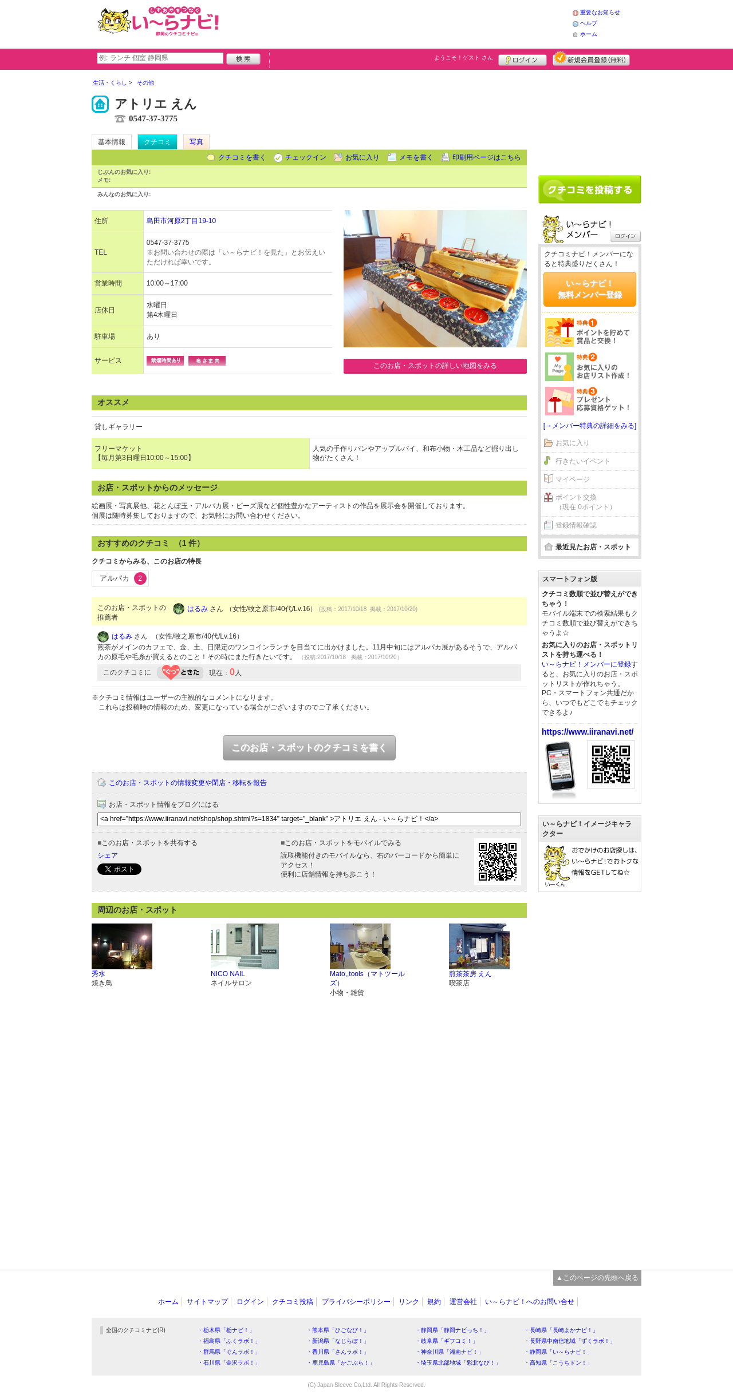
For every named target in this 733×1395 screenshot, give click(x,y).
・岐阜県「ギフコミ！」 (446, 1341)
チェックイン (305, 157)
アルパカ (123, 578)
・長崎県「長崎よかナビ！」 (561, 1330)
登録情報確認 (576, 525)
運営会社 (463, 1302)
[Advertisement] (397, 23)
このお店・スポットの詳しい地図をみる (435, 366)
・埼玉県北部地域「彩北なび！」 (458, 1363)
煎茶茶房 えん (470, 974)
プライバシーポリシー (356, 1302)
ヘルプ (588, 23)
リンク (409, 1302)
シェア (107, 855)
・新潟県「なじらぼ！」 (337, 1341)
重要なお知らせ (600, 12)
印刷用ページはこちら (486, 157)
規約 (434, 1302)
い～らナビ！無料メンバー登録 (590, 289)
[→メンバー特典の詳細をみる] (590, 426)
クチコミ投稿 (292, 1302)
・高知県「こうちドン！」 (558, 1363)
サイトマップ (207, 1302)
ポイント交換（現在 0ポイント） (585, 502)
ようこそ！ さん (463, 57)
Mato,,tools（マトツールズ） (367, 979)
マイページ (572, 479)
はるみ (197, 609)
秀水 (98, 974)
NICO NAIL (228, 974)
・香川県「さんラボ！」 (337, 1352)
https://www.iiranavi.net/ (588, 731)
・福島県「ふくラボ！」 (229, 1341)
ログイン (522, 58)
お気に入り (362, 157)
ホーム (588, 34)
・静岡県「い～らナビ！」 (558, 1352)
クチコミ (157, 142)
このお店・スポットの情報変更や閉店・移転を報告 (188, 783)
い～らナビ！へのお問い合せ (529, 1302)
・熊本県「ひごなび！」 (337, 1330)
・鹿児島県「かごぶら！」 (340, 1363)
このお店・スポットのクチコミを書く (309, 747)
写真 (196, 142)
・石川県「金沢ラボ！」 (229, 1363)
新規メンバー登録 (591, 58)
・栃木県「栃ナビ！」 (226, 1330)
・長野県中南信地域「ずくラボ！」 (570, 1341)
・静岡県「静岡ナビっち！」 (452, 1330)
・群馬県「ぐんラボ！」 (229, 1352)
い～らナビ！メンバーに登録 (586, 664)
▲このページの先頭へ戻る (597, 1278)
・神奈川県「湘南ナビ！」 (449, 1352)
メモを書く (416, 157)
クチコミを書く (242, 157)
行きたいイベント (582, 461)
